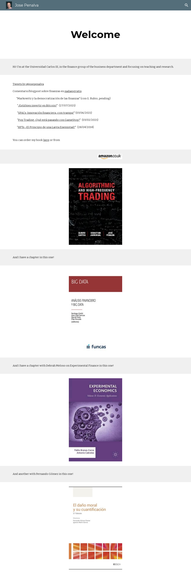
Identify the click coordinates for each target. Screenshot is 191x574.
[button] (186, 5)
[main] (95, 34)
